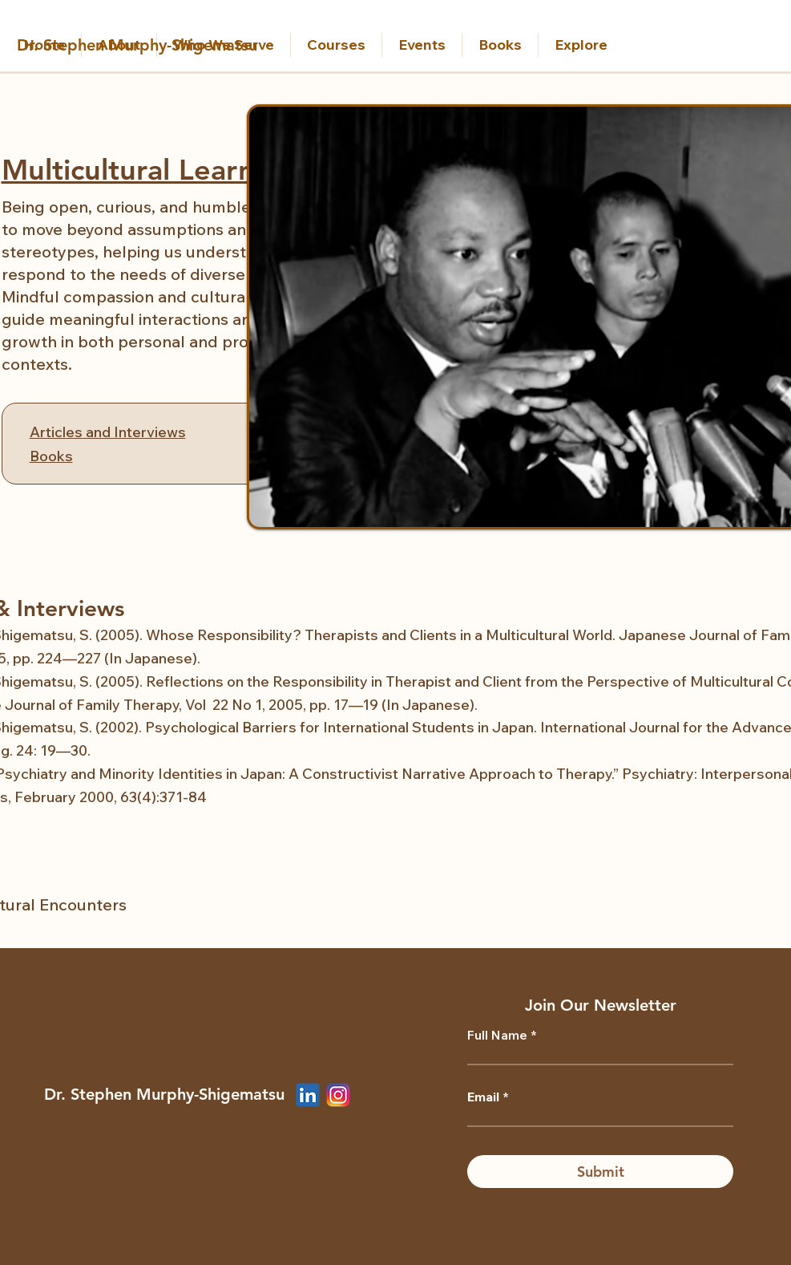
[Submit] (600, 1171)
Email (483, 1096)
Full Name (497, 1034)
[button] (223, 45)
